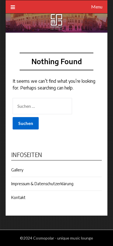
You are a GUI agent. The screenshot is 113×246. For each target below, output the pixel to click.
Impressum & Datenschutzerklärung (42, 183)
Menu (96, 6)
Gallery (17, 169)
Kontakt (18, 197)
